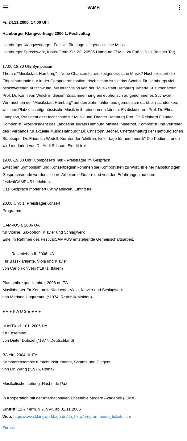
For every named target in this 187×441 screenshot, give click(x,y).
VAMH (93, 7)
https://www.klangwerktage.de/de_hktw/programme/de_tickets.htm (72, 416)
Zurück (8, 427)
